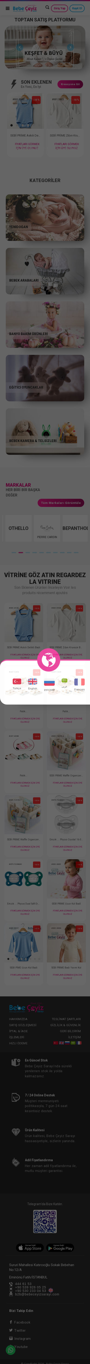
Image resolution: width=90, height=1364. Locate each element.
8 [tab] (59, 150)
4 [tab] (31, 150)
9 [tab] (65, 150)
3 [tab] (24, 150)
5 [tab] (38, 150)
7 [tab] (52, 150)
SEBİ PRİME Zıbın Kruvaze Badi (63, 135)
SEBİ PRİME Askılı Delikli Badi (24, 135)
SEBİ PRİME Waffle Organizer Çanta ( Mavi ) (24, 839)
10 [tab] (72, 150)
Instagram (20, 1339)
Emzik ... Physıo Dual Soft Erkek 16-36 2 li (24, 903)
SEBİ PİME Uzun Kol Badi (23, 967)
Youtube (18, 1347)
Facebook (19, 1322)
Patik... (23, 711)
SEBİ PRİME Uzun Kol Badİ (66, 903)
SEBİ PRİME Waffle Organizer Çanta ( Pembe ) (66, 775)
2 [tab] (48, 60)
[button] (11, 125)
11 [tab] (79, 150)
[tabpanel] (45, 47)
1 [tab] (43, 60)
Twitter (17, 1330)
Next (69, 47)
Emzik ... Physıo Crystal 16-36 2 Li (66, 839)
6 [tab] (45, 150)
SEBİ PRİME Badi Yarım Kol (66, 967)
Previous (18, 47)
